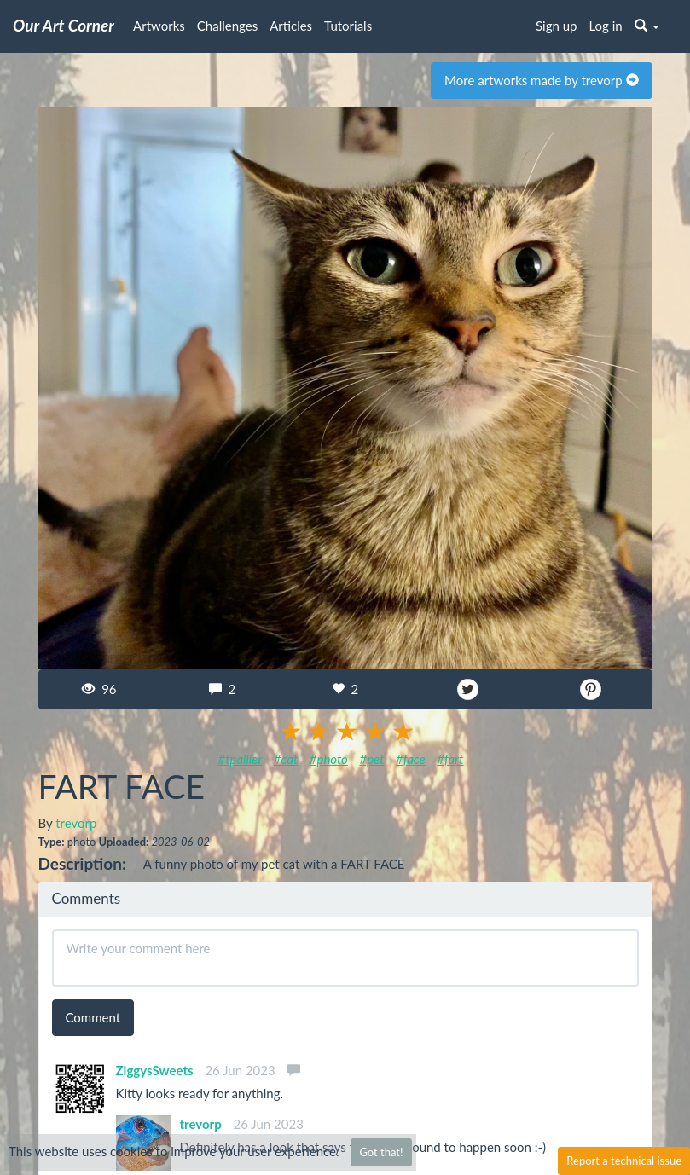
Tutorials (348, 25)
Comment (93, 1017)
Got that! (381, 1152)
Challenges (227, 25)
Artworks (159, 25)
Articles (291, 25)
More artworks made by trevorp (541, 80)
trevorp (75, 823)
